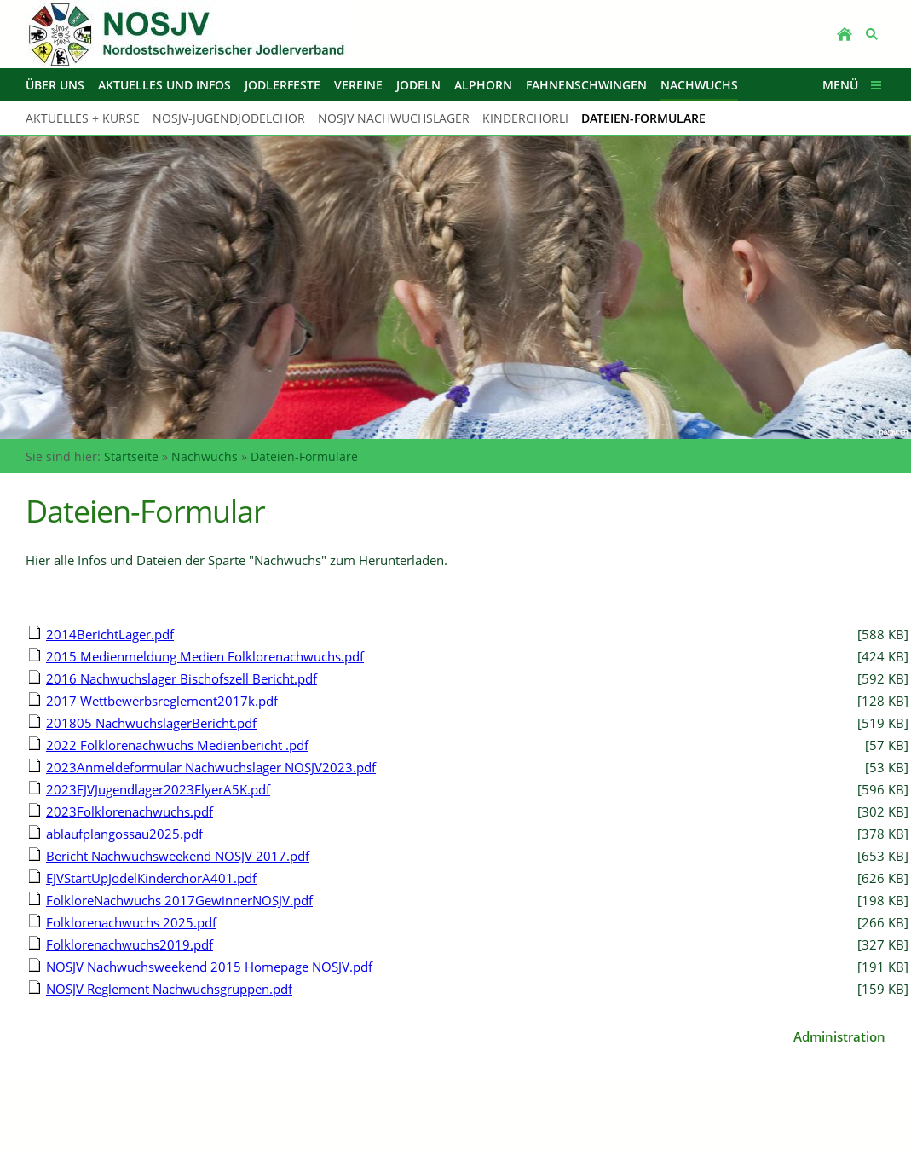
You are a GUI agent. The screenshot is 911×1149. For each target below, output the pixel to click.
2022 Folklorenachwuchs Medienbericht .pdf (177, 744)
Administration (839, 1036)
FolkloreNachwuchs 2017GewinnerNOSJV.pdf (179, 900)
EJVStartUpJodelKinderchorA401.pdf (151, 877)
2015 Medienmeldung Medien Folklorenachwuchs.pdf (205, 656)
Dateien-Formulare (304, 456)
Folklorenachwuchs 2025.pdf (131, 922)
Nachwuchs (204, 456)
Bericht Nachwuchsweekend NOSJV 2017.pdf (177, 855)
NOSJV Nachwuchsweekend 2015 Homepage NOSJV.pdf (209, 966)
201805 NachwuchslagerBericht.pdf (151, 722)
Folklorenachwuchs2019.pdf (129, 944)
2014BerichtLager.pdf (110, 634)
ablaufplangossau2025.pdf (124, 833)
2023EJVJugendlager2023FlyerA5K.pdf (158, 789)
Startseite (131, 456)
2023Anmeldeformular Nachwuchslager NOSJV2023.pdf (211, 767)
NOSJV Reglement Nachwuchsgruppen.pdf (169, 988)
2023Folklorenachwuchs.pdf (129, 811)
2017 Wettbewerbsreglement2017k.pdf (162, 700)
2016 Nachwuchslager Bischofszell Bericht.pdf (181, 678)
